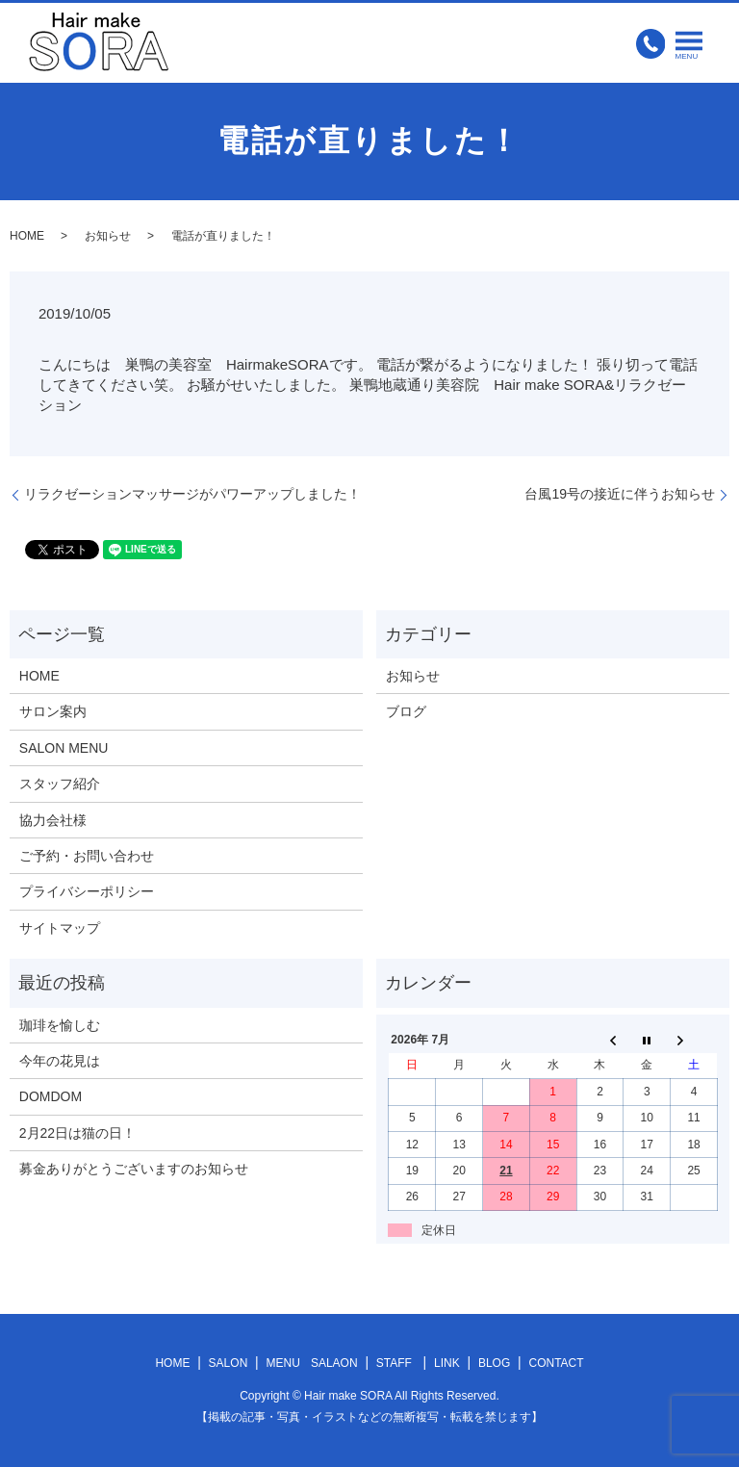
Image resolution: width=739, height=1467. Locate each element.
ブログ (406, 711)
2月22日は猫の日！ (77, 1133)
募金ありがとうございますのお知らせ (133, 1168)
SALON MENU (64, 748)
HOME (27, 236)
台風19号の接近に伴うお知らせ (619, 494)
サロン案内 (53, 711)
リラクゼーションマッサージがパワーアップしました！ (192, 494)
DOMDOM (50, 1096)
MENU (283, 1363)
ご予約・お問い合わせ (86, 855)
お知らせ (108, 236)
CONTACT (555, 1363)
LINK (447, 1363)
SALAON (334, 1363)
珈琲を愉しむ (59, 1025)
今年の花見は (59, 1060)
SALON (228, 1363)
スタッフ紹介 (59, 783)
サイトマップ (59, 928)
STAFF (394, 1363)
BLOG (494, 1363)
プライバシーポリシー (86, 891)
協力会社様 (53, 820)
